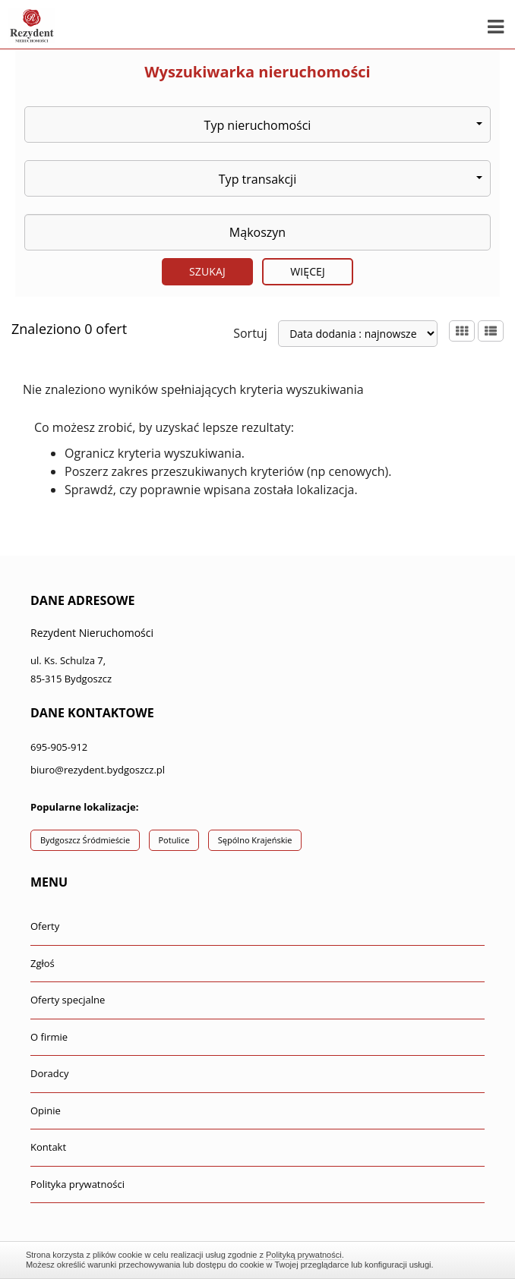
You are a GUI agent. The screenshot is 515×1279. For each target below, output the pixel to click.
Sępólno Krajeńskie (255, 840)
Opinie (45, 1110)
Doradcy (49, 1073)
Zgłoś (42, 963)
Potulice (174, 840)
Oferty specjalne (67, 1000)
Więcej (307, 271)
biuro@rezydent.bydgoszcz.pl (97, 770)
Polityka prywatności (77, 1184)
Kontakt (48, 1147)
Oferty (44, 926)
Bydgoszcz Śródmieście (85, 840)
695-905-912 (58, 747)
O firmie (49, 1037)
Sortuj (250, 333)
